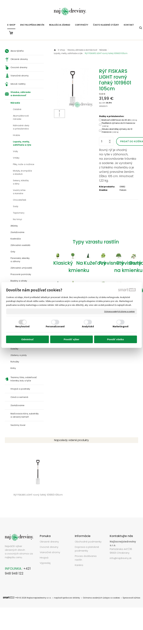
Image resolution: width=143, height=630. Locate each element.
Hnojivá (44, 547)
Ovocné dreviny (49, 537)
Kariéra (79, 555)
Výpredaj (45, 553)
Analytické (88, 326)
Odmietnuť (27, 339)
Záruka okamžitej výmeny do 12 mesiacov (117, 130)
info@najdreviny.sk (121, 548)
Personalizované (55, 326)
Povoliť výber (71, 339)
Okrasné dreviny (49, 531)
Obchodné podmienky (88, 531)
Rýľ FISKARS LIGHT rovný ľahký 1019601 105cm (19, 486)
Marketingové (120, 326)
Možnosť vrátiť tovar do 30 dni (119, 120)
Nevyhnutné (22, 326)
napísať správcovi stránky (67, 587)
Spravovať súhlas (131, 587)
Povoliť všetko (115, 339)
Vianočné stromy (50, 542)
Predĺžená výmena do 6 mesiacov (118, 124)
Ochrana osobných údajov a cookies (119, 311)
